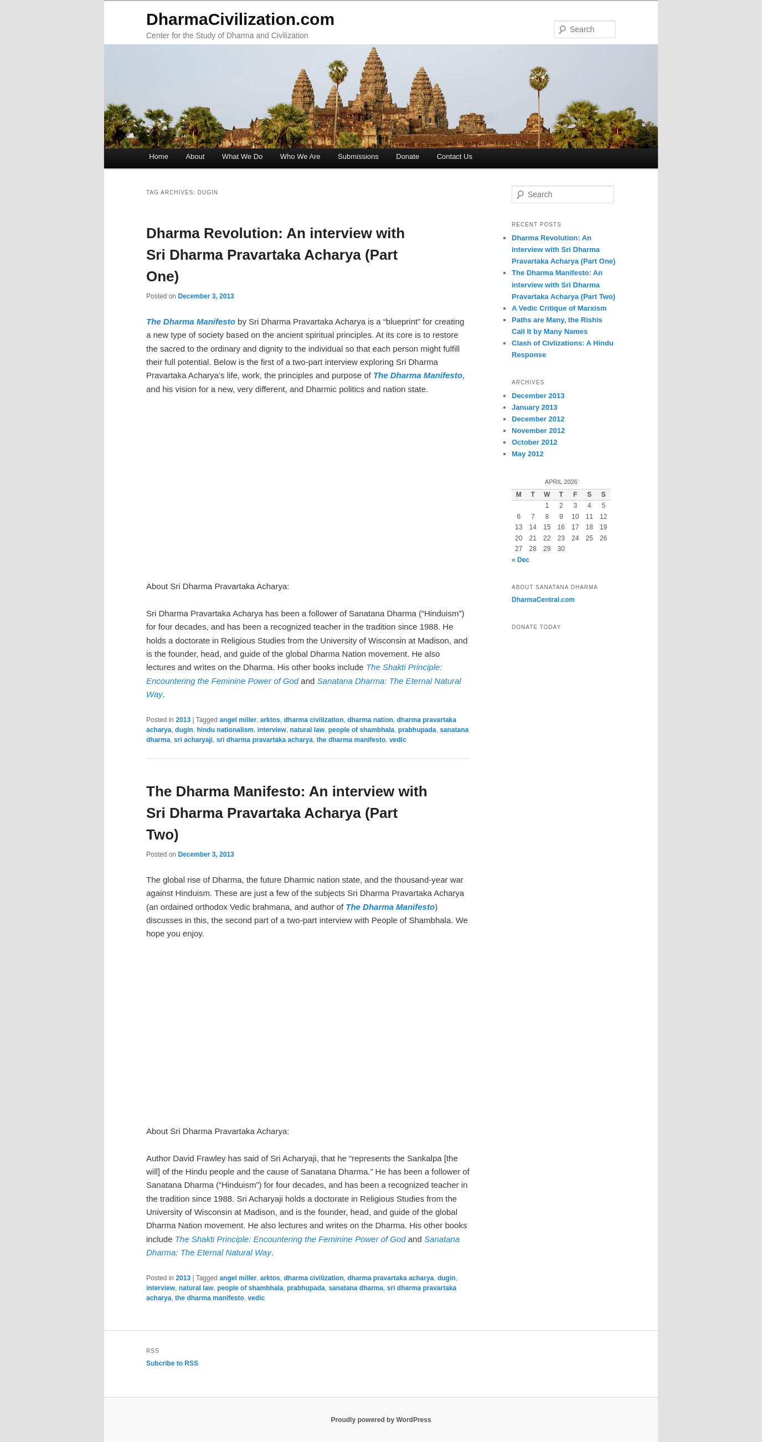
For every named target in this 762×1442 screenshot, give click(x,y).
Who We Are (300, 156)
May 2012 (528, 454)
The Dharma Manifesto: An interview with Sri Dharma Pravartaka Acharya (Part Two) (287, 813)
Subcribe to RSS (172, 1363)
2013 (183, 720)
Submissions (358, 156)
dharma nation (370, 720)
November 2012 (538, 430)
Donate (407, 156)
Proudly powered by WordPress (381, 1420)
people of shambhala (361, 730)
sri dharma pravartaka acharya (265, 740)
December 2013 (538, 396)
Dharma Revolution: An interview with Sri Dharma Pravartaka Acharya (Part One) (275, 255)
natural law (307, 730)
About (195, 156)
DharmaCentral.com (543, 600)
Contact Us (454, 156)
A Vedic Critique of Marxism (559, 308)
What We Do (242, 156)
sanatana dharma (355, 1288)
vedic (397, 740)
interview (272, 730)
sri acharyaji (193, 740)
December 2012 (538, 419)
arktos (270, 720)
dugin (184, 730)
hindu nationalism (225, 730)
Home (158, 156)
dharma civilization (313, 720)
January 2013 (534, 407)
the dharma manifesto (351, 740)
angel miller (237, 720)
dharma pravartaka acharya (390, 1278)
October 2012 (534, 442)
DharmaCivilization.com (240, 19)
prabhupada (417, 730)
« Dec (520, 560)
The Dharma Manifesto (390, 906)
